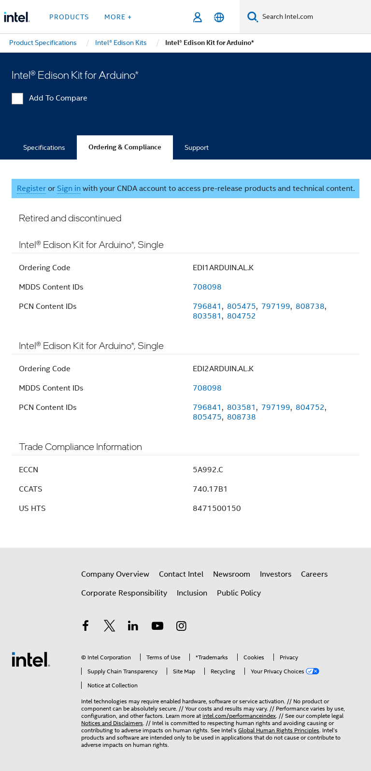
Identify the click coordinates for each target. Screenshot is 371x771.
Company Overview (115, 574)
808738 (310, 306)
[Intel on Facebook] (85, 627)
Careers (314, 574)
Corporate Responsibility (124, 593)
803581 (207, 316)
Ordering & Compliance (124, 147)
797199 (275, 306)
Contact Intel (181, 574)
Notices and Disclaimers (112, 723)
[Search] (252, 17)
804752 (241, 316)
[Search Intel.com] (314, 16)
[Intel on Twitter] (109, 627)
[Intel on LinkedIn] (133, 627)
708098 (207, 287)
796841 (207, 306)
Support (197, 147)
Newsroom (231, 574)
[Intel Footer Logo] (31, 659)
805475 (241, 306)
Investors (275, 574)
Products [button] (69, 17)
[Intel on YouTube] (157, 627)
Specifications (44, 147)
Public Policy (239, 593)
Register (31, 188)
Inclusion (192, 593)
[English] (219, 17)
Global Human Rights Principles (278, 730)
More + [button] (118, 17)
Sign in (69, 188)
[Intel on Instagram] (181, 627)
